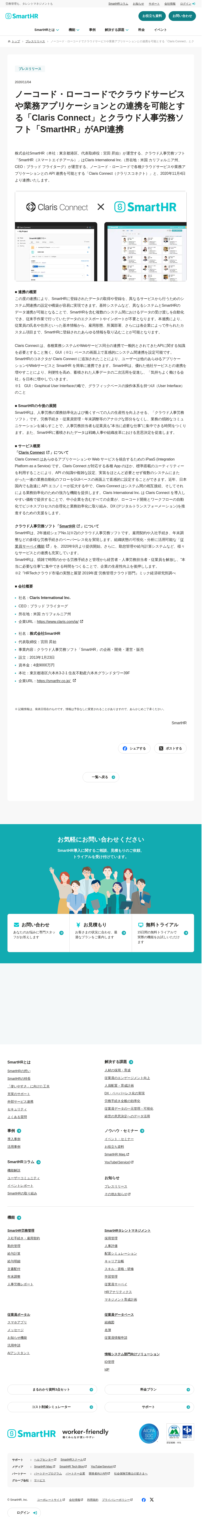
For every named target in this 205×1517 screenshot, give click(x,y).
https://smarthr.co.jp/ (54, 681)
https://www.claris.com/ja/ (58, 622)
